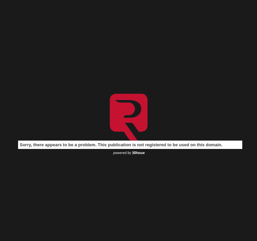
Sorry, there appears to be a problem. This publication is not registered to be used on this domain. (121, 144)
